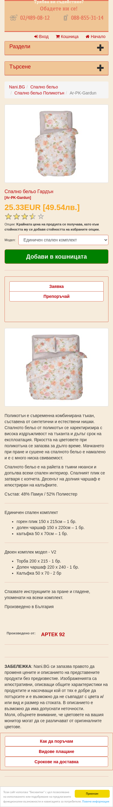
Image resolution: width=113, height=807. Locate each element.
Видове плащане (56, 751)
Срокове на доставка (57, 761)
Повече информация (95, 801)
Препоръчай (56, 296)
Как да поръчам (56, 741)
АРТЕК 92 (53, 634)
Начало (95, 36)
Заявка (56, 286)
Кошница (67, 36)
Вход (41, 36)
